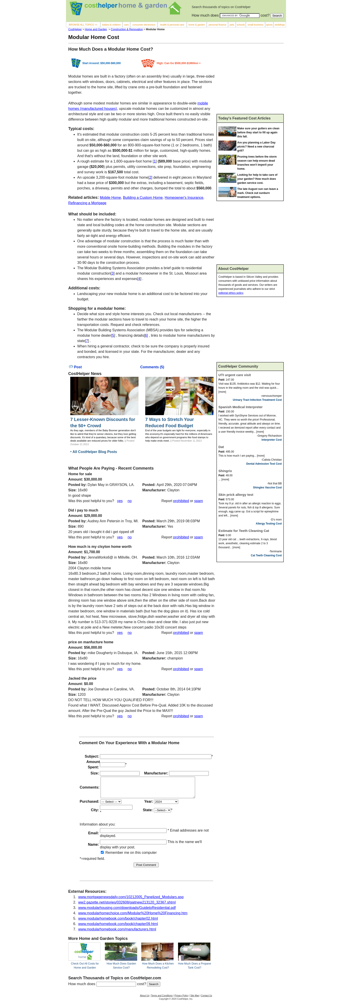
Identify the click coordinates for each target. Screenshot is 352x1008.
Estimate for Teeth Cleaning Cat (243, 531)
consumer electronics (143, 24)
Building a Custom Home (143, 197)
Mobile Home (110, 197)
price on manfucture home (90, 642)
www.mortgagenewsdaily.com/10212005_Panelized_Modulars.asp (131, 901)
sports (269, 24)
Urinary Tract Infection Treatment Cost (257, 399)
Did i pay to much (83, 510)
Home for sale (80, 474)
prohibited (181, 501)
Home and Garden (96, 29)
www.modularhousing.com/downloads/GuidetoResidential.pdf (127, 912)
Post (75, 367)
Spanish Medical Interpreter (240, 407)
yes (120, 501)
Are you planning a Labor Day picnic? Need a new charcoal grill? (256, 146)
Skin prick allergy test (235, 494)
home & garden (196, 24)
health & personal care (172, 24)
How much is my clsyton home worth (100, 546)
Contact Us (206, 999)
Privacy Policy (181, 999)
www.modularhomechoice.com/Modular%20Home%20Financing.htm (132, 917)
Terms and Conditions (162, 999)
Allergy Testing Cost (269, 523)
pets (232, 24)
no (130, 501)
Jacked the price (82, 678)
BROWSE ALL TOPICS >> (83, 24)
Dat (221, 447)
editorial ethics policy (230, 293)
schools (241, 24)
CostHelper (75, 29)
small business (256, 24)
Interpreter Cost (272, 439)
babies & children (111, 24)
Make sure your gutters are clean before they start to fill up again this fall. (258, 132)
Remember (112, 856)
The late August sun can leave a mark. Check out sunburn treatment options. (257, 193)
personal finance (217, 24)
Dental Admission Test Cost (264, 463)
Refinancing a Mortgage (87, 203)
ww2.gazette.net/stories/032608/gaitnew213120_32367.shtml (127, 906)
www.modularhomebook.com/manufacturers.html (117, 933)
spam (198, 501)
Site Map (194, 999)
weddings (280, 24)
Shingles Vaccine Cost (267, 487)
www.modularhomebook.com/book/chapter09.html (118, 928)
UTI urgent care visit (234, 375)
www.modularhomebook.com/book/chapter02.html (118, 922)
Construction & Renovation (127, 29)
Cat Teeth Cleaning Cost (266, 555)
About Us (144, 999)
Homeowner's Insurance (184, 197)
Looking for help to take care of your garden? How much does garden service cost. (257, 178)
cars (126, 24)
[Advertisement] (250, 80)
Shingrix (225, 471)
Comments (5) (152, 367)
